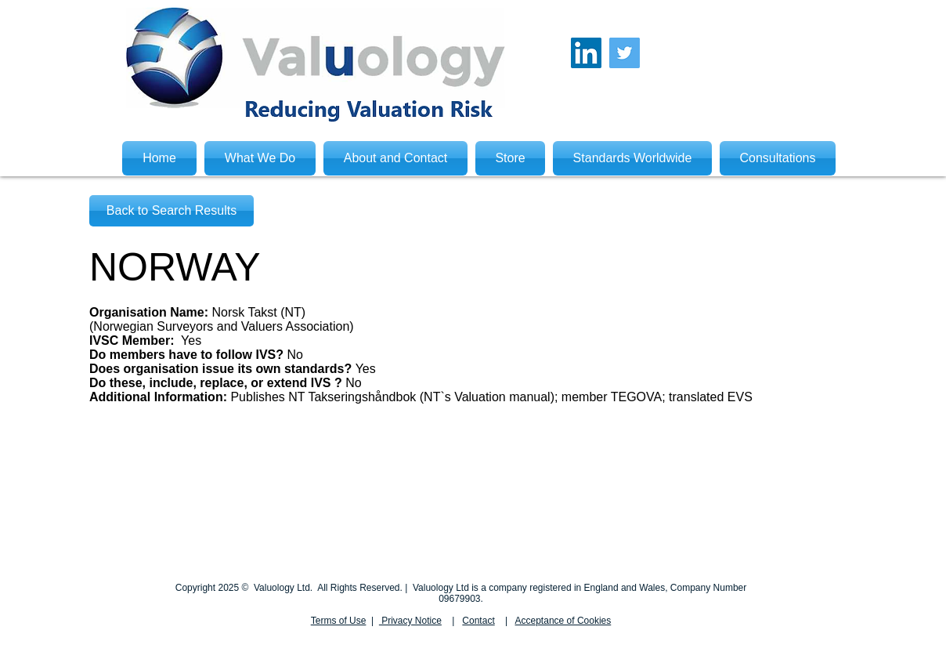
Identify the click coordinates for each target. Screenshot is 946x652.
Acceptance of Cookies (563, 620)
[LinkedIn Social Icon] (586, 53)
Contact (478, 620)
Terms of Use (338, 620)
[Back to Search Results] (171, 210)
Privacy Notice (410, 620)
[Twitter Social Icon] (624, 53)
